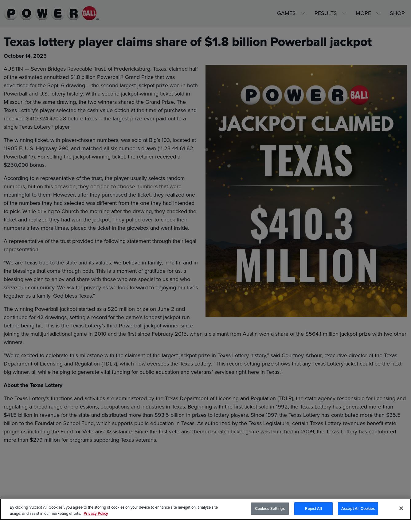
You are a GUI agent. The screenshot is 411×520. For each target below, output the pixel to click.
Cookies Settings (270, 508)
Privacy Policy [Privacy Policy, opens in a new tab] (96, 513)
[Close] (401, 508)
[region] (205, 509)
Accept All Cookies (358, 508)
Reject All (313, 508)
